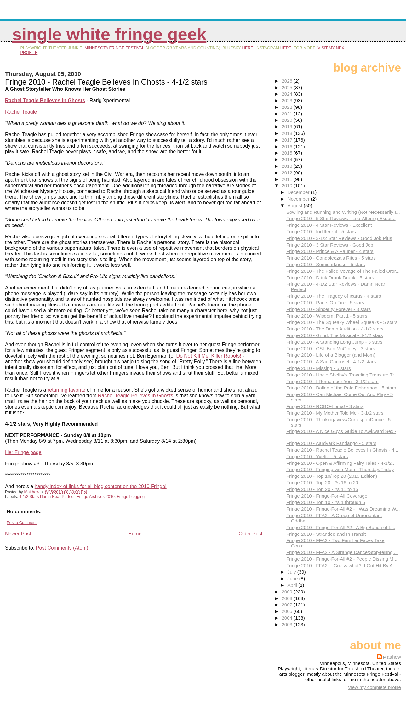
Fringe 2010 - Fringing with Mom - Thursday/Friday (340, 469)
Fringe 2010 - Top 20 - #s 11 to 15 (322, 489)
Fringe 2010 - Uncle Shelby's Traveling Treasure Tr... (342, 374)
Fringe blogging (131, 496)
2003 (288, 624)
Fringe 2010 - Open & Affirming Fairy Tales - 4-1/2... (341, 463)
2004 (288, 618)
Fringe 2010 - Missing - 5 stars (318, 368)
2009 (288, 591)
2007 (288, 604)
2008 (288, 598)
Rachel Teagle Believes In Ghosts (135, 395)
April (292, 585)
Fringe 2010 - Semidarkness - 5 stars (325, 264)
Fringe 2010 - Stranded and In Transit (326, 534)
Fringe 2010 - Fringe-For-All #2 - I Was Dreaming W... (343, 508)
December (299, 192)
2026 (288, 81)
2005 (288, 611)
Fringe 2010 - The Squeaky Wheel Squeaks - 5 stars (341, 322)
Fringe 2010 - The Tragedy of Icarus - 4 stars (333, 296)
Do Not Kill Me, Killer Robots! (208, 356)
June (293, 578)
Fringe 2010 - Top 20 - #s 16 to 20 (322, 482)
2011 (288, 179)
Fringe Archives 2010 (96, 496)
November (299, 198)
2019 (288, 126)
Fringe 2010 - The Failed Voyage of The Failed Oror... (343, 271)
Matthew (392, 657)
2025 (288, 87)
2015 (288, 152)
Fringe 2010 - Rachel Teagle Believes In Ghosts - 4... (342, 449)
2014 (288, 159)
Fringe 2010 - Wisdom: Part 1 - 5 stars (326, 315)
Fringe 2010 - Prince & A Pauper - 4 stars (330, 251)
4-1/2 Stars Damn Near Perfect (47, 496)
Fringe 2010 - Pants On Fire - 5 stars (325, 302)
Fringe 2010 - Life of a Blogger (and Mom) (330, 355)
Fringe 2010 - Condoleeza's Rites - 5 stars (331, 257)
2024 (288, 93)
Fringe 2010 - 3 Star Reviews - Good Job (329, 245)
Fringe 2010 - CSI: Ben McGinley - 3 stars (330, 348)
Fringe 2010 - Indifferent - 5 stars (321, 231)
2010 (288, 185)
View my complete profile (374, 687)
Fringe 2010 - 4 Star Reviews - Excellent (329, 225)
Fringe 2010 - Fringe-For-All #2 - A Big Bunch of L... (340, 527)
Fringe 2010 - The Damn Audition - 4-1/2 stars (335, 328)
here (247, 47)
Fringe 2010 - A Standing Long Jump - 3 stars (334, 342)
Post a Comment (22, 522)
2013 (288, 166)
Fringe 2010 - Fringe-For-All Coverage (326, 496)
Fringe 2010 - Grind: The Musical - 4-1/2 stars (334, 335)
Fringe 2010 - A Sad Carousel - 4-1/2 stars (331, 361)
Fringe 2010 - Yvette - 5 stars (317, 456)
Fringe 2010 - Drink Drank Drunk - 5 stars (330, 277)
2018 (288, 133)
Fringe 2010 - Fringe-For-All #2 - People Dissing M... (341, 559)
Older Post (250, 533)
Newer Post (18, 533)
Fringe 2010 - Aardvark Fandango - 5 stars (331, 443)
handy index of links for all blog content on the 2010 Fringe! (101, 486)
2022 (288, 107)
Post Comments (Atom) (62, 548)
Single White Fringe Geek (109, 34)
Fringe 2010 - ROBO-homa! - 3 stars (325, 406)
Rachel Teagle (21, 111)
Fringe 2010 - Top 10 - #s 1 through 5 (325, 502)
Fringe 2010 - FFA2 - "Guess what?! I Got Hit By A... (341, 565)
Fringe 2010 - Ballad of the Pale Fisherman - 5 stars (341, 387)
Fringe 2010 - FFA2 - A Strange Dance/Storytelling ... (342, 552)
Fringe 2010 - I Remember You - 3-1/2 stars (332, 381)
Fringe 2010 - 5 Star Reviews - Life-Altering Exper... (341, 218)
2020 (288, 120)
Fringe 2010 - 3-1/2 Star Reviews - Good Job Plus (339, 238)
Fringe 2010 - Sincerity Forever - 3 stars (328, 309)
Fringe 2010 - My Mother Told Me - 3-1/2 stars (335, 413)
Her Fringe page (23, 452)
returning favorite (66, 390)
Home (135, 533)
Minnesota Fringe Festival (114, 47)
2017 (288, 140)
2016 (288, 146)
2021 (288, 113)
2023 (288, 100)
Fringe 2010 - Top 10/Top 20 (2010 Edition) (331, 476)
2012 (288, 172)
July (292, 572)
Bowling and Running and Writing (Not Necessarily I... (343, 212)
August (295, 205)
